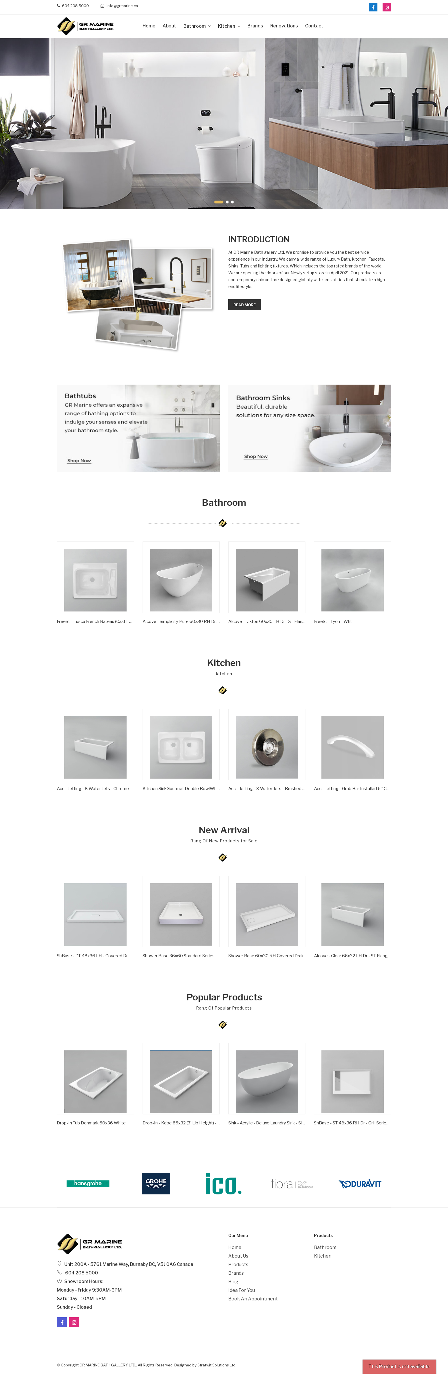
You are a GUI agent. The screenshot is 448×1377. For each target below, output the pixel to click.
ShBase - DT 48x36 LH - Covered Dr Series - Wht (95, 955)
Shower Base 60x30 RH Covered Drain (266, 955)
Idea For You (241, 1290)
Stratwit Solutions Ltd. (216, 1365)
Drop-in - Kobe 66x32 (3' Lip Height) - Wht (181, 1123)
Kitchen (227, 26)
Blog (233, 1281)
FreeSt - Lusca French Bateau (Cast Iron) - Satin (95, 621)
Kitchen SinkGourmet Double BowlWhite (181, 788)
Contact (314, 26)
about (169, 26)
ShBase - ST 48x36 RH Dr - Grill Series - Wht (352, 1123)
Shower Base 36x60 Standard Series (179, 955)
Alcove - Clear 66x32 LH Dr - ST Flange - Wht (352, 955)
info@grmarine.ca (119, 5)
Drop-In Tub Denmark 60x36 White (91, 1123)
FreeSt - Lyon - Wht (333, 621)
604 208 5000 (73, 5)
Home (149, 26)
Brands (255, 26)
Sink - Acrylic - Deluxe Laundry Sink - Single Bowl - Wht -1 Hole (266, 1123)
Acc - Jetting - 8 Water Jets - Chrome (93, 788)
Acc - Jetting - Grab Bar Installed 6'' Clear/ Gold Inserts (352, 788)
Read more (244, 305)
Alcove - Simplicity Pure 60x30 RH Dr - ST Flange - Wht (181, 621)
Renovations (284, 26)
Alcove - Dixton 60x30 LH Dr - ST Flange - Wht (266, 621)
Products (238, 1264)
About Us (238, 1256)
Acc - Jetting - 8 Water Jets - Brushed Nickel (266, 788)
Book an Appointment (253, 1299)
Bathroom (195, 26)
